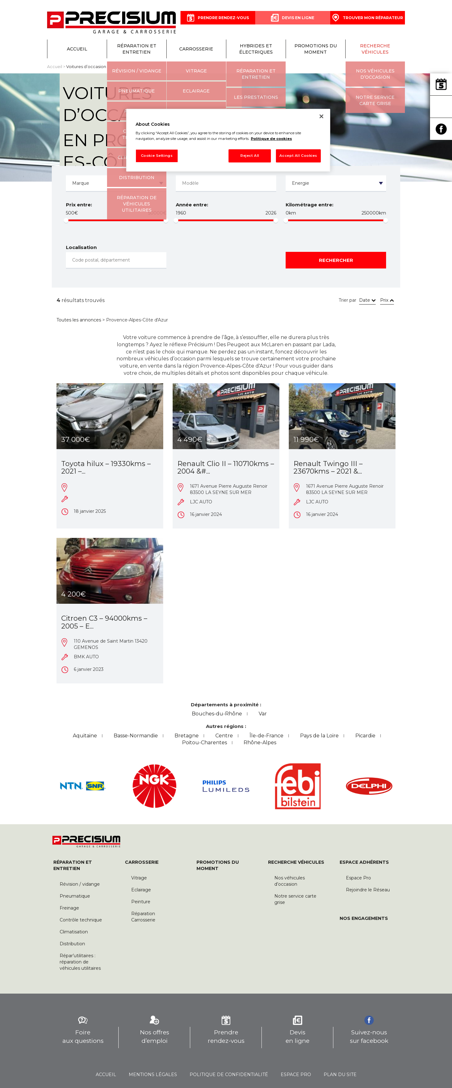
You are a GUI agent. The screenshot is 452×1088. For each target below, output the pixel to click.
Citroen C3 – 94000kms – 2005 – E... (104, 622)
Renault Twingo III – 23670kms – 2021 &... (328, 467)
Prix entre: (79, 205)
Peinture (140, 902)
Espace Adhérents (364, 862)
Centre (224, 736)
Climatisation (74, 932)
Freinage (69, 908)
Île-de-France (266, 736)
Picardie (365, 736)
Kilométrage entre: (309, 205)
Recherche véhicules (375, 49)
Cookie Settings (157, 155)
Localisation (81, 247)
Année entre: (192, 205)
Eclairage (141, 890)
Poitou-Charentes (204, 743)
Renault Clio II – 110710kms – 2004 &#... (225, 467)
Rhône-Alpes (260, 743)
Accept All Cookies (298, 155)
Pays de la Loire (319, 736)
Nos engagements (364, 918)
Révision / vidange (80, 884)
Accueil (77, 49)
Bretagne (187, 736)
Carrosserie (196, 49)
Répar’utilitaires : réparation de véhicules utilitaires (80, 962)
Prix (387, 300)
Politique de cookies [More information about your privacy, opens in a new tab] (271, 138)
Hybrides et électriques (256, 49)
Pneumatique (75, 896)
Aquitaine (85, 736)
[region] (228, 140)
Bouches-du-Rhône (217, 714)
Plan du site (340, 1074)
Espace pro (296, 1074)
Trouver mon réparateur (441, 107)
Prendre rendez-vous (441, 84)
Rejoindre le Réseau (368, 890)
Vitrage (139, 878)
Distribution (72, 944)
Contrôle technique (81, 920)
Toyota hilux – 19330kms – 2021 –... (106, 467)
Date (367, 300)
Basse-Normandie (136, 736)
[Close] (321, 116)
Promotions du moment (315, 49)
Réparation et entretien (136, 49)
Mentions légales (153, 1074)
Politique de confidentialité (229, 1074)
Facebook (441, 129)
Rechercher (336, 260)
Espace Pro (358, 878)
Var (263, 714)
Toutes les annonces (78, 320)
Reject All (249, 155)
